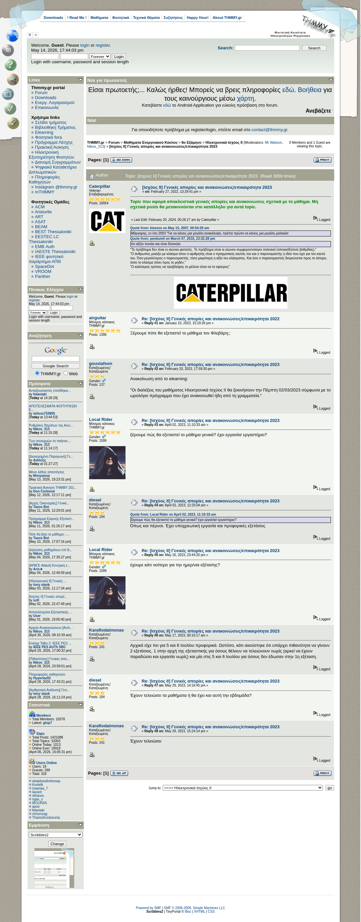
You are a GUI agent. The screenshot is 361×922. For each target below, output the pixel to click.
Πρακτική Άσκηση (52, 147)
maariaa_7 (40, 788)
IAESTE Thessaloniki (55, 251)
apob (35, 806)
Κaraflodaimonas (106, 630)
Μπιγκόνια (41, 476)
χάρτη (245, 98)
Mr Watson (273, 142)
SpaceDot (44, 266)
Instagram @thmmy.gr (56, 186)
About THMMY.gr (227, 18)
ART (39, 216)
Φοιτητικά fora (48, 137)
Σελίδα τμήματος (51, 122)
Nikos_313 (41, 429)
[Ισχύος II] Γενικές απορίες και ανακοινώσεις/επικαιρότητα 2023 (163, 146)
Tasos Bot (41, 507)
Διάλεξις (39, 460)
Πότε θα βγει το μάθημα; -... (49, 534)
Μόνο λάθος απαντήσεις (46, 472)
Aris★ (37, 569)
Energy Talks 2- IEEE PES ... (50, 643)
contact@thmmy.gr (269, 129)
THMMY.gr (95, 142)
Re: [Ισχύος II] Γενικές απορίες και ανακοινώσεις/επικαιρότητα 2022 (211, 318)
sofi (36, 600)
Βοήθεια (310, 89)
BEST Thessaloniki (53, 231)
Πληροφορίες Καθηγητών (44, 179)
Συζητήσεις (173, 18)
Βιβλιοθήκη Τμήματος (55, 127)
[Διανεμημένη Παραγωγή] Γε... (51, 456)
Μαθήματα (99, 18)
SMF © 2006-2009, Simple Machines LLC (194, 908)
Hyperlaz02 (42, 678)
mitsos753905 (44, 413)
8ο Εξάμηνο (191, 142)
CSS (211, 911)
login (84, 45)
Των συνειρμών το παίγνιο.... (50, 441)
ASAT (40, 221)
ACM (40, 206)
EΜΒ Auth (45, 246)
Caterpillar (99, 186)
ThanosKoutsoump (46, 817)
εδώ (288, 89)
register (103, 45)
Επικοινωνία (47, 107)
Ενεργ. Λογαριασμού (55, 102)
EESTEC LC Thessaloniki (44, 239)
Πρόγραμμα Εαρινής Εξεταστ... (51, 519)
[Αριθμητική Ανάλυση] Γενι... (49, 690)
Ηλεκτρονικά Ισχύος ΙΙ (223, 142)
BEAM (41, 226)
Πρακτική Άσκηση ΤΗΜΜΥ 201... (53, 487)
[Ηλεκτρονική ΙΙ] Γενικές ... (48, 581)
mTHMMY (45, 191)
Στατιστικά (39, 704)
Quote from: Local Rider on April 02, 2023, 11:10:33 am (173, 514)
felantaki (40, 394)
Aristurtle (43, 211)
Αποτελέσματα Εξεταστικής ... (50, 612)
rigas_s (37, 799)
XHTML (199, 911)
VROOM (43, 271)
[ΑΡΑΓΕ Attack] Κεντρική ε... (49, 565)
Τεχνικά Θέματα (146, 18)
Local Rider (101, 419)
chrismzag (39, 814)
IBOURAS (39, 803)
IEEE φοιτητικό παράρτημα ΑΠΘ (46, 259)
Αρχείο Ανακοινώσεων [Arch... (51, 628)
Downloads (53, 18)
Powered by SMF (148, 908)
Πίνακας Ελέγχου (46, 289)
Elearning (44, 132)
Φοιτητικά (120, 18)
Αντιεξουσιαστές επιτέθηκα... (50, 390)
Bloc (188, 911)
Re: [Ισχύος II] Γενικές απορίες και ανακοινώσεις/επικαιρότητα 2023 (211, 364)
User (36, 616)
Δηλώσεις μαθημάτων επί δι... (50, 550)
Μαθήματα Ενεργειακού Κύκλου (151, 142)
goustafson (100, 363)
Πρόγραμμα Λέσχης (54, 142)
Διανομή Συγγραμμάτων (57, 162)
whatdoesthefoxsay (46, 781)
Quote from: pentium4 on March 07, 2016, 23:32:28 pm (172, 238)
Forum (41, 92)
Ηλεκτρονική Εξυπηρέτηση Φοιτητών (51, 155)
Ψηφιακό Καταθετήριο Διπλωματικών (53, 170)
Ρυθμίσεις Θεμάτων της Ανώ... (51, 425)
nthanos (38, 795)
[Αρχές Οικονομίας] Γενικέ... (49, 503)
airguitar (97, 317)
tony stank (41, 585)
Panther (42, 276)
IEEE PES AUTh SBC (49, 647)
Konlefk (37, 785)
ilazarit (37, 792)
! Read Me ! (77, 18)
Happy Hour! (198, 18)
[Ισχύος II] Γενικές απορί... (48, 596)
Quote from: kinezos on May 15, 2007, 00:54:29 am (169, 228)
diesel (95, 499)
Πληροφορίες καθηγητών (47, 674)
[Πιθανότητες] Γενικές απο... (49, 659)
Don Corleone (44, 491)
